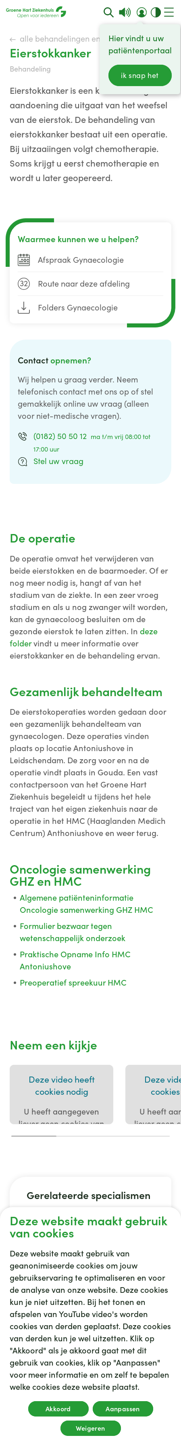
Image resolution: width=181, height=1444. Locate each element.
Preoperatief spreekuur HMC (73, 982)
